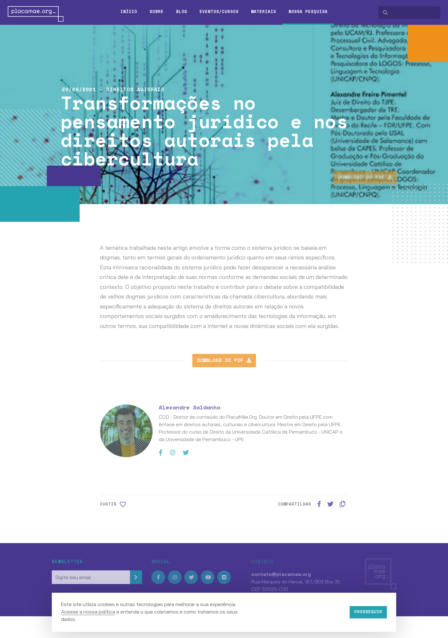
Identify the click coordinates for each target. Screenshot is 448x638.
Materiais (263, 11)
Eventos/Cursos (219, 11)
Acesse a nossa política (88, 612)
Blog (181, 11)
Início (128, 11)
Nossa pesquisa (308, 11)
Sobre (157, 11)
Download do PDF (378, 177)
